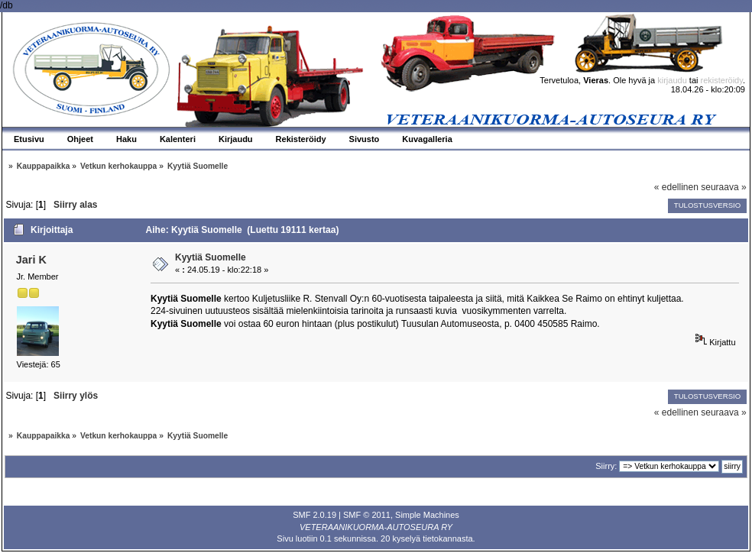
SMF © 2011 (367, 514)
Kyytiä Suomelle (210, 257)
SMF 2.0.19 (314, 514)
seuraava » (723, 187)
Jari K (31, 260)
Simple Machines (427, 514)
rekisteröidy (722, 80)
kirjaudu (672, 80)
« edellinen (676, 187)
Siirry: (606, 466)
